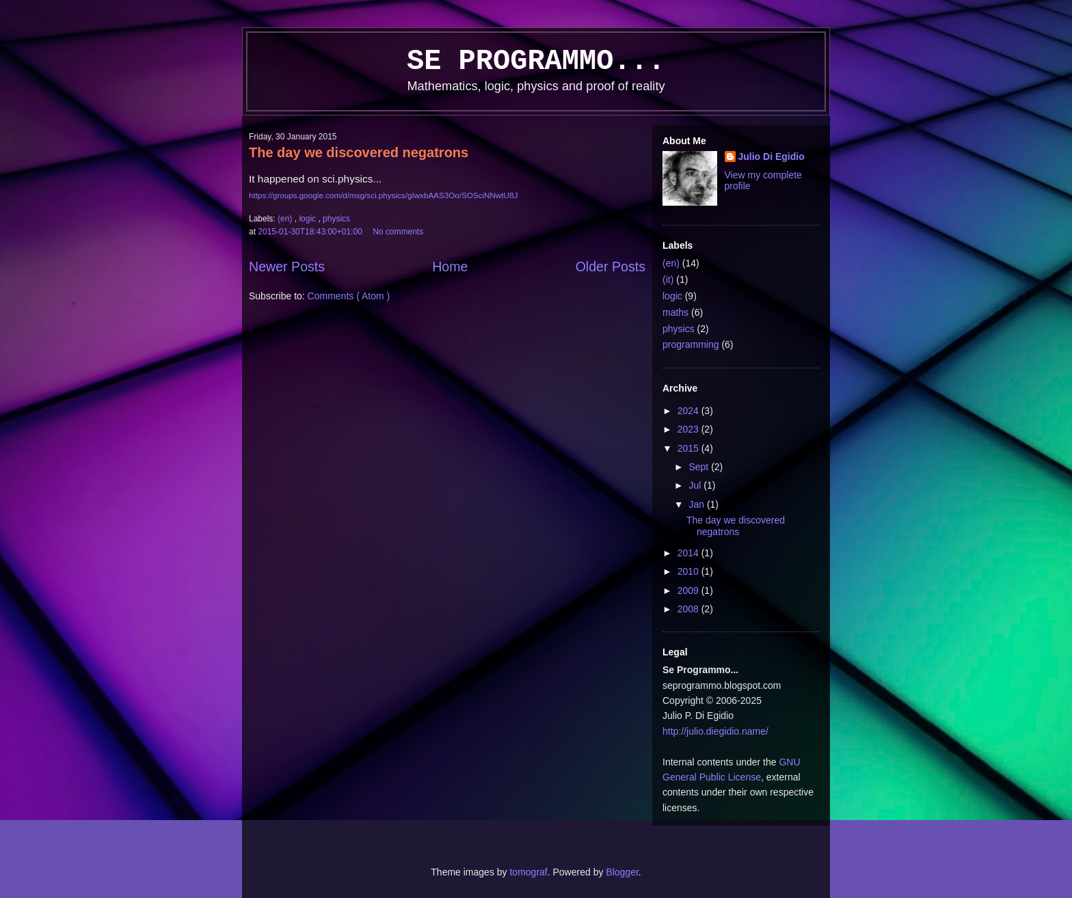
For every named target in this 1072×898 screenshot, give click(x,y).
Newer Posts (287, 266)
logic (308, 218)
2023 (689, 429)
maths (675, 312)
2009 (689, 590)
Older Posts (610, 266)
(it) (667, 279)
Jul (696, 485)
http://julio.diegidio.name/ (715, 731)
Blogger (622, 872)
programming (690, 344)
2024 (689, 410)
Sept (699, 466)
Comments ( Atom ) (349, 295)
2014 (689, 552)
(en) (286, 218)
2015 (689, 448)
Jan (697, 504)
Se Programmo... (536, 61)
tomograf (528, 872)
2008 (689, 608)
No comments (399, 231)
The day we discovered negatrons (358, 152)
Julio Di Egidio (771, 156)
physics (336, 218)
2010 (689, 571)
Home (450, 266)
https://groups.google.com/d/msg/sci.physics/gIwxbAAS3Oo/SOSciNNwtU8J (383, 195)
